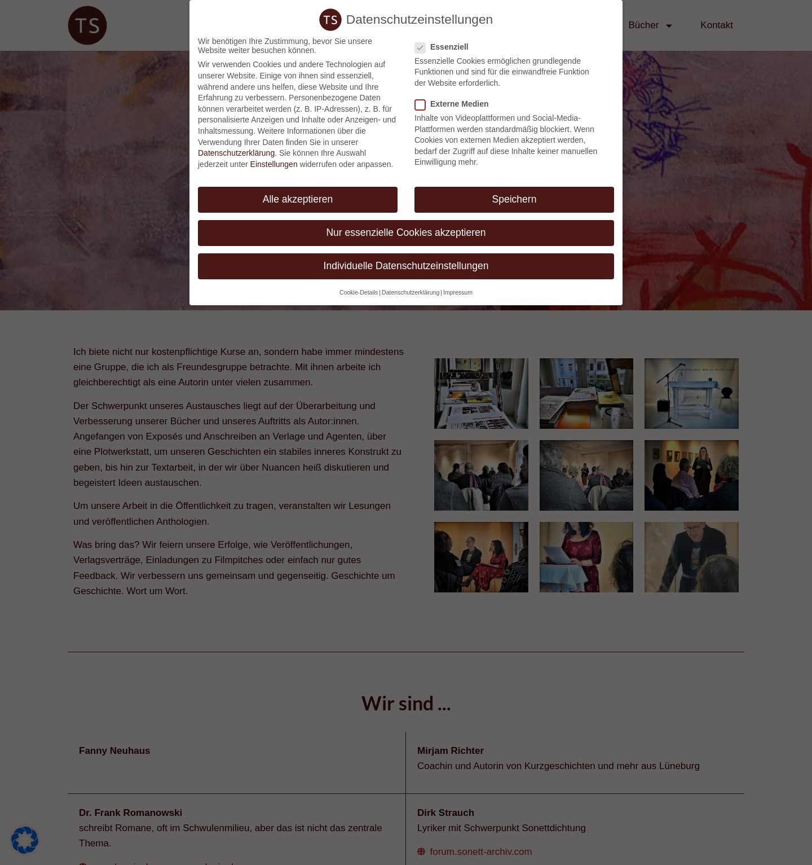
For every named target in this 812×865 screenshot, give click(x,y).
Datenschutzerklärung (236, 152)
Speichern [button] (514, 199)
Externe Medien (455, 103)
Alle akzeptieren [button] (298, 199)
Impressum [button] (458, 292)
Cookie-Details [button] (358, 292)
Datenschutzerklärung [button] (410, 292)
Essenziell (445, 46)
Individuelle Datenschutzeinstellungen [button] (406, 265)
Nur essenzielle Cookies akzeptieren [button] (406, 232)
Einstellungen (274, 164)
